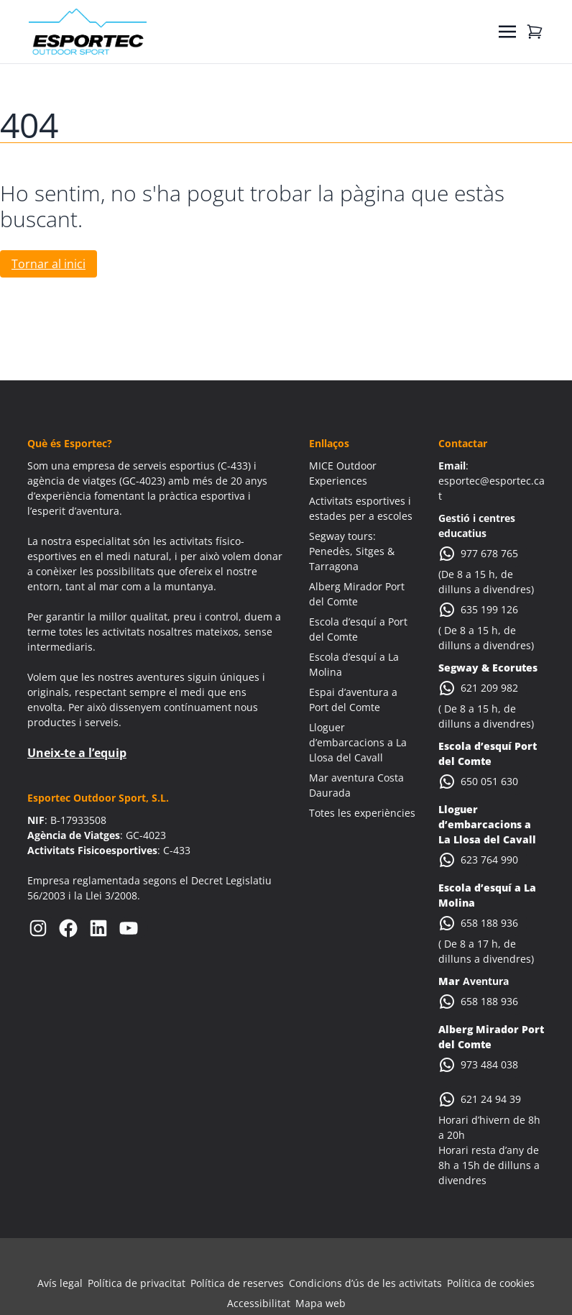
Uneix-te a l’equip (76, 753)
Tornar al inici (48, 264)
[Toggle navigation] (507, 31)
